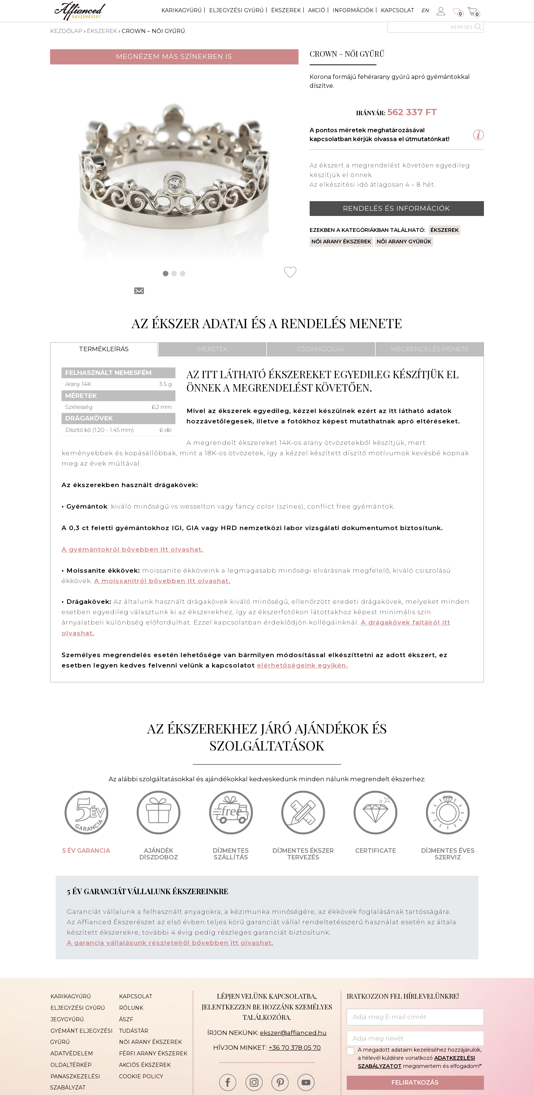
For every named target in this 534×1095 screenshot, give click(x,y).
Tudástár (133, 1027)
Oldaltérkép (70, 1061)
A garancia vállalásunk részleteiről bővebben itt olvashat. (170, 941)
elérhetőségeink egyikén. (302, 664)
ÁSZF (126, 1016)
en (425, 10)
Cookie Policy (141, 1072)
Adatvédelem (71, 1049)
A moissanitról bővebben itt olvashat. (162, 580)
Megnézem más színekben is (174, 56)
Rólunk (131, 1005)
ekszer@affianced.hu (293, 1030)
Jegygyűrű (66, 1016)
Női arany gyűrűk (404, 241)
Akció (316, 10)
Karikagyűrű (181, 10)
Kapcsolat (397, 10)
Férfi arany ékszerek (153, 1049)
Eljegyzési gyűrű (236, 10)
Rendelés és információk (396, 208)
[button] (165, 273)
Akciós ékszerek (144, 1061)
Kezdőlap (66, 30)
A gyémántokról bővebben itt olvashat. (133, 549)
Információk (353, 10)
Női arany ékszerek (341, 241)
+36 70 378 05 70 (294, 1045)
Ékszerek (286, 10)
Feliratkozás (415, 1080)
